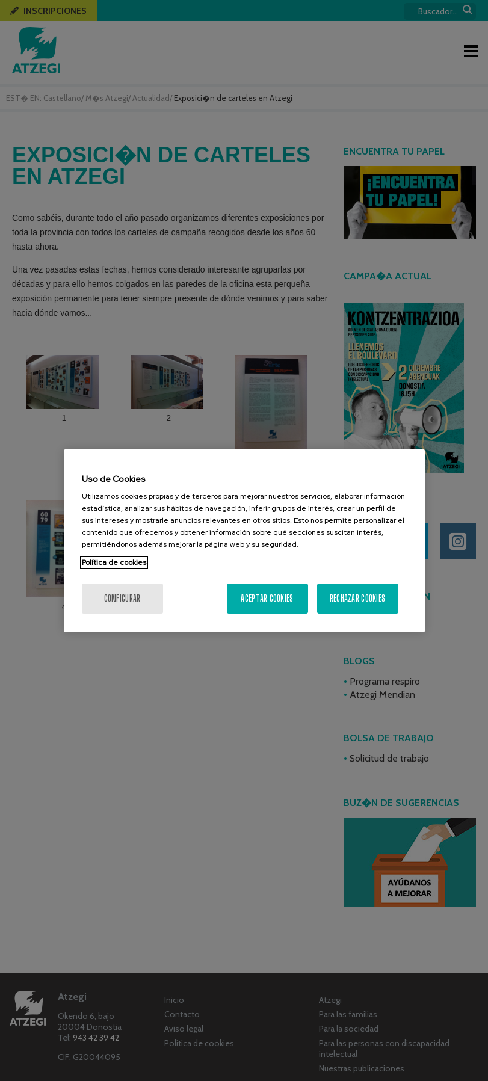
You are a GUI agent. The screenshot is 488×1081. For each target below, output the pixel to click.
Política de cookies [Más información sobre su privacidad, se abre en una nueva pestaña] (114, 562)
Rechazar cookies (357, 598)
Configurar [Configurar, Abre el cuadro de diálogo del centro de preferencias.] (122, 598)
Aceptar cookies (267, 598)
